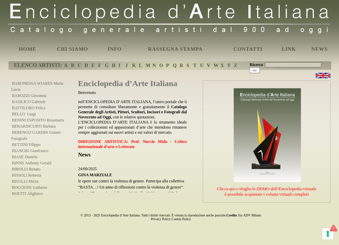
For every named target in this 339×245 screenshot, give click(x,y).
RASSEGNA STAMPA (175, 49)
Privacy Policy (161, 219)
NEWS (319, 49)
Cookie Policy (181, 219)
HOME (27, 49)
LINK (289, 49)
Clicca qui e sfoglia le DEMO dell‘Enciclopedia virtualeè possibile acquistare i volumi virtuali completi (267, 191)
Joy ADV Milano (249, 215)
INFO (115, 49)
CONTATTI (248, 49)
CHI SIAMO (72, 49)
